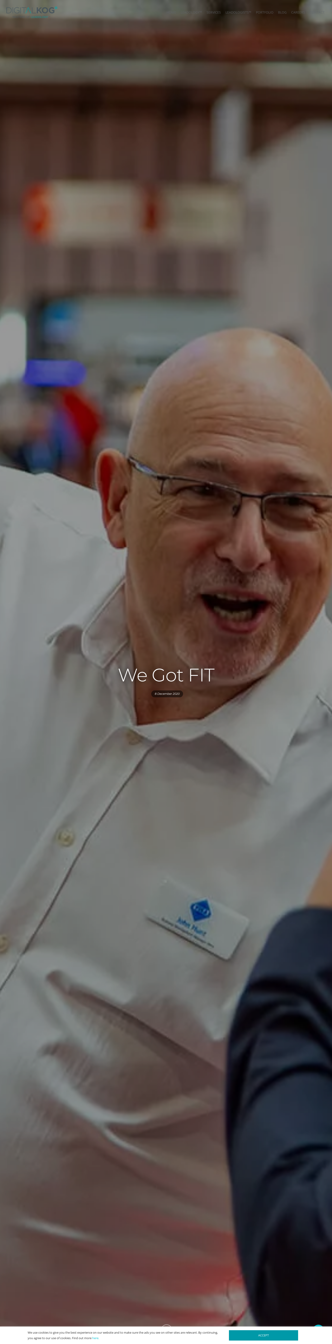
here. (95, 1338)
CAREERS (298, 12)
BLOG (282, 12)
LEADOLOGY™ (191, 12)
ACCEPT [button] (263, 1335)
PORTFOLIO (264, 12)
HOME (171, 12)
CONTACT (317, 12)
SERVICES (214, 12)
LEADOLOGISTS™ (238, 12)
